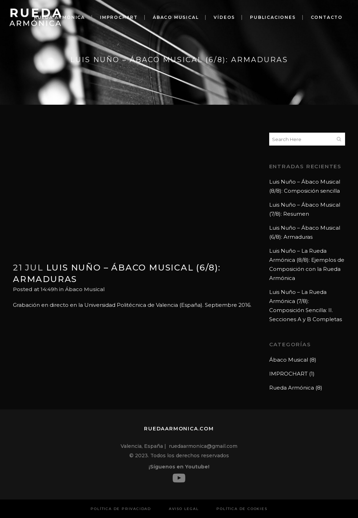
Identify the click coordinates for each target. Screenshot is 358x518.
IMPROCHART (288, 373)
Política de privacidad (121, 508)
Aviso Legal (184, 508)
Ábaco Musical (85, 289)
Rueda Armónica (291, 387)
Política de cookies (241, 508)
